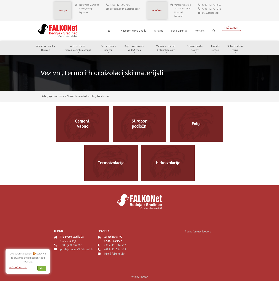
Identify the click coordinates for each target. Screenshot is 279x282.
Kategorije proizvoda (133, 30)
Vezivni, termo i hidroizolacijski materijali (79, 48)
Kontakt (199, 30)
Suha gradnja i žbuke (236, 48)
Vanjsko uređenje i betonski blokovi (167, 48)
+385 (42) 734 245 (211, 9)
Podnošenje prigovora (198, 232)
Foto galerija (179, 30)
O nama (158, 30)
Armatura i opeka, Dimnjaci (46, 48)
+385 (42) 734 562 (211, 5)
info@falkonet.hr (210, 12)
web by (139, 277)
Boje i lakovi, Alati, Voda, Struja (135, 48)
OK (41, 268)
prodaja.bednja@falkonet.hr (125, 9)
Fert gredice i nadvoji (109, 48)
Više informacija (18, 267)
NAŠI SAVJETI (231, 28)
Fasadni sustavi (216, 48)
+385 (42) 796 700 (120, 5)
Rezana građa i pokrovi (196, 48)
